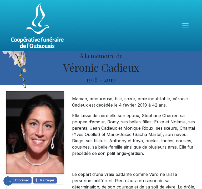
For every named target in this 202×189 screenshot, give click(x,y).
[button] (8, 181)
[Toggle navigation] (185, 25)
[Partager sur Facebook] (45, 180)
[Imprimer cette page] (19, 180)
